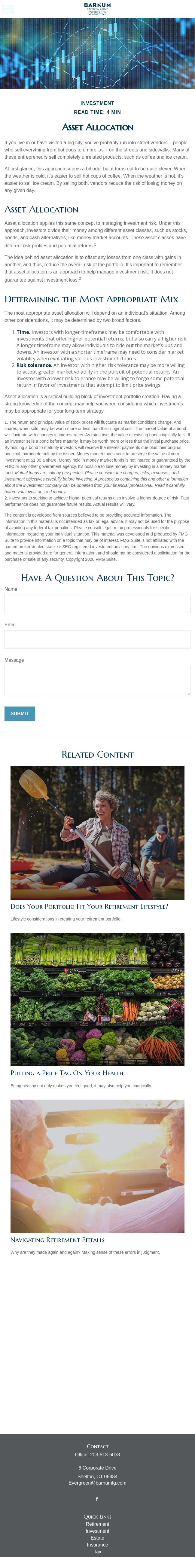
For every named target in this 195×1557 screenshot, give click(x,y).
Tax (97, 1551)
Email (11, 624)
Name (11, 589)
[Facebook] (97, 1499)
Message (14, 660)
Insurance (97, 1544)
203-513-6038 (105, 1454)
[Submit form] (20, 714)
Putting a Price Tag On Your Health (67, 1073)
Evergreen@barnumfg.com (97, 1482)
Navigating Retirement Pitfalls (58, 1240)
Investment (97, 1531)
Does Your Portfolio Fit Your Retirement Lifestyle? (89, 906)
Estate (97, 1537)
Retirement (97, 1524)
